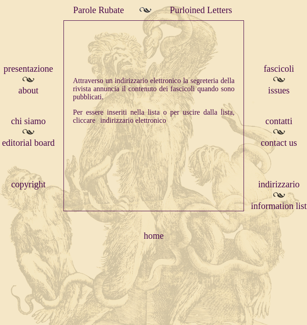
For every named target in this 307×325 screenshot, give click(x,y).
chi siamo (28, 121)
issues (279, 90)
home (153, 236)
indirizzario (278, 184)
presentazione (28, 69)
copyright (28, 184)
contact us (279, 143)
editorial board (28, 143)
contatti (279, 121)
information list (279, 206)
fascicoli (279, 69)
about (28, 90)
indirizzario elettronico (133, 120)
